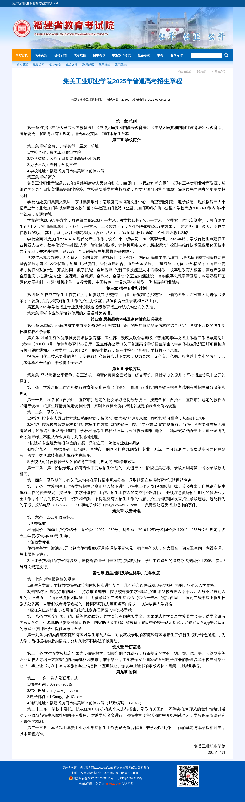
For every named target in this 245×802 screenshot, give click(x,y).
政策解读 (88, 64)
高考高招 (41, 55)
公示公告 (55, 64)
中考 (160, 55)
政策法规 (104, 64)
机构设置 (22, 64)
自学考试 (99, 55)
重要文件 (71, 64)
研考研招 (60, 55)
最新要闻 (39, 64)
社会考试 (144, 55)
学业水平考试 (121, 55)
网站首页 (21, 55)
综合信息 (201, 71)
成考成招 (80, 55)
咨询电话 (176, 55)
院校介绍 (220, 71)
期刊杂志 (121, 64)
